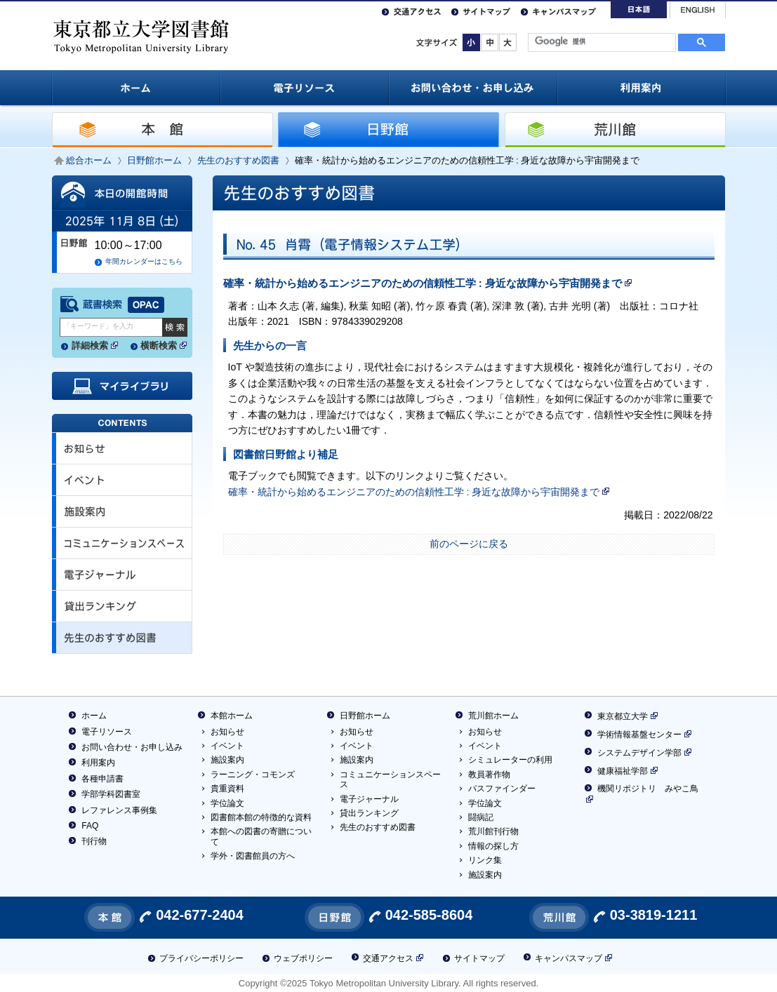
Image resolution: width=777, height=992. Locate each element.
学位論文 (227, 803)
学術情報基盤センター (637, 734)
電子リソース (106, 732)
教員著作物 (489, 774)
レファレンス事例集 (119, 810)
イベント (227, 746)
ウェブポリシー (303, 958)
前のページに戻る (469, 543)
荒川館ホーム (493, 715)
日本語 (639, 9)
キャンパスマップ (564, 10)
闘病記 (480, 817)
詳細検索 (95, 346)
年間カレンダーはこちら (143, 261)
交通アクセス (417, 10)
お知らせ (227, 732)
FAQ (89, 826)
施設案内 (227, 760)
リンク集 (485, 860)
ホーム (94, 715)
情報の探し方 (493, 846)
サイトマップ (486, 10)
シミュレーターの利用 (510, 760)
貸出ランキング (369, 813)
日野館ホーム (154, 160)
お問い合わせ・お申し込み (131, 747)
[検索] (600, 41)
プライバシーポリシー (201, 958)
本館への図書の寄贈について (261, 836)
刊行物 (94, 841)
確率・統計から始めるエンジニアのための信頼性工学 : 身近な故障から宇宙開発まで (427, 283)
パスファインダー (502, 788)
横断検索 (163, 346)
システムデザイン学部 (637, 753)
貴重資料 (227, 788)
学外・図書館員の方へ (253, 856)
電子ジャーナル (369, 799)
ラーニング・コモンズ (253, 774)
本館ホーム (232, 715)
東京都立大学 (620, 716)
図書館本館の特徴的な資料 (261, 817)
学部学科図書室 (110, 794)
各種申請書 (102, 779)
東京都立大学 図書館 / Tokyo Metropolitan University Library (142, 34)
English (698, 10)
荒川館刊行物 (493, 831)
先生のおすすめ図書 (238, 160)
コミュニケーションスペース (390, 779)
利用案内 (98, 763)
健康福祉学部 (620, 771)
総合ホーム (89, 160)
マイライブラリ (122, 386)
